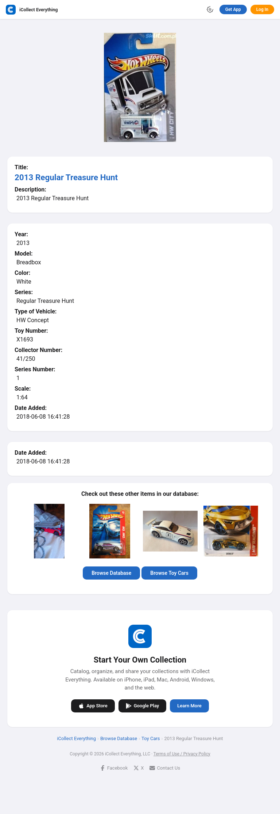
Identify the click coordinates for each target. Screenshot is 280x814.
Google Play (142, 705)
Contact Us (164, 767)
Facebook (114, 767)
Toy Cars (150, 738)
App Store (92, 705)
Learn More (189, 705)
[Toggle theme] (210, 9)
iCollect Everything (76, 738)
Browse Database (111, 573)
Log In (262, 9)
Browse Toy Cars (169, 573)
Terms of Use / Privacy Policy (181, 753)
